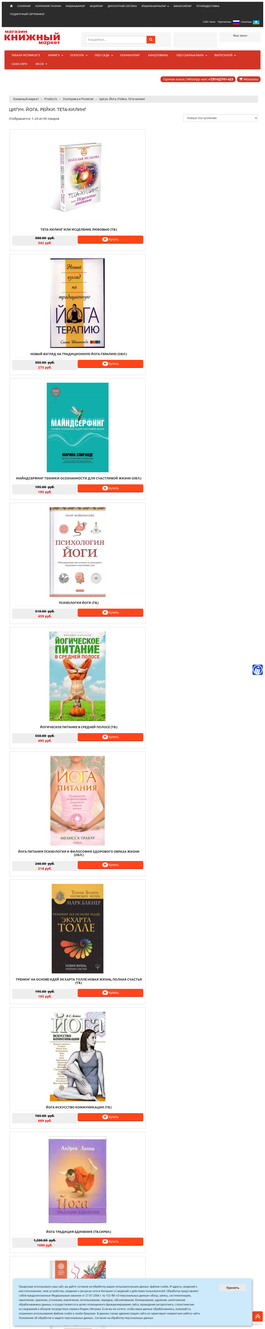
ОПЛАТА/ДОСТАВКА (207, 6)
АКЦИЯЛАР (96, 6)
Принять (232, 1288)
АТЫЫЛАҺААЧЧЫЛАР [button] (155, 6)
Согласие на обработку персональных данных (124, 1317)
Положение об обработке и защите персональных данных (56, 1317)
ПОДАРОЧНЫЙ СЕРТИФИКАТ (27, 14)
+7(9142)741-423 (220, 79)
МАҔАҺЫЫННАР (75, 6)
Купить (68, 228)
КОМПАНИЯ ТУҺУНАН (48, 6)
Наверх (257, 1318)
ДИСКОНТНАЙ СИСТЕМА (122, 6)
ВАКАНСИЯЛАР (183, 6)
